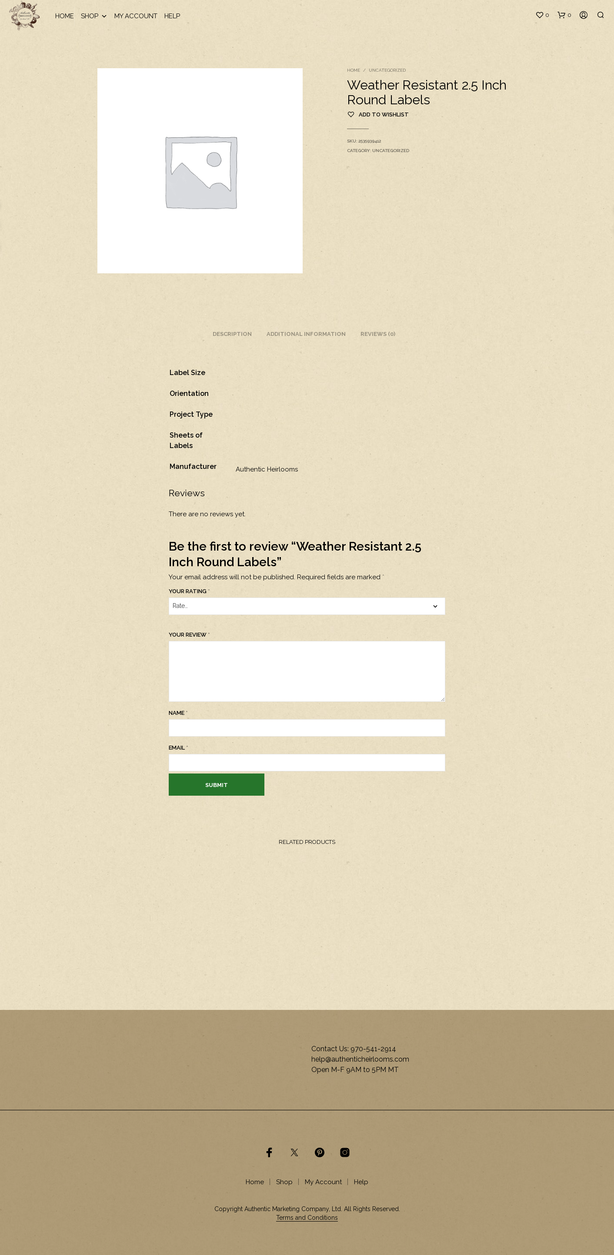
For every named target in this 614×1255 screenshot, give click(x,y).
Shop (94, 16)
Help (172, 16)
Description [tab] (232, 334)
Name (178, 713)
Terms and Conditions (307, 1218)
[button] (542, 15)
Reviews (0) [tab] (377, 334)
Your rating (189, 591)
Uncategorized (387, 70)
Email (178, 747)
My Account (135, 16)
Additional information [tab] (306, 334)
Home (64, 16)
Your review (189, 634)
